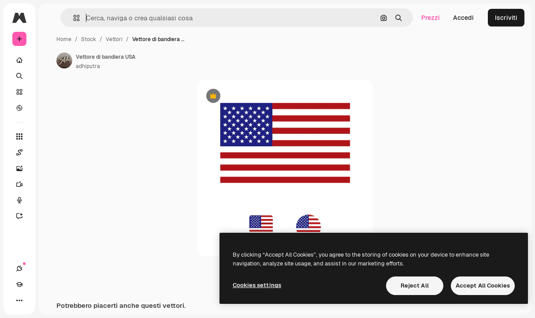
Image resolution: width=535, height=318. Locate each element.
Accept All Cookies (483, 285)
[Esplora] (19, 108)
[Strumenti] (19, 136)
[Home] (19, 60)
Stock (88, 39)
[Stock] (19, 92)
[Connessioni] (19, 268)
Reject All (415, 285)
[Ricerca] (19, 76)
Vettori (114, 39)
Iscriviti (506, 18)
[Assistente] (23, 216)
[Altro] (19, 300)
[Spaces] (23, 152)
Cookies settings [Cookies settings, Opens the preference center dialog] (257, 285)
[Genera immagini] (23, 168)
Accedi (463, 18)
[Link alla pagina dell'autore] (64, 60)
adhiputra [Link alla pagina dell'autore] (88, 66)
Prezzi (430, 18)
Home (63, 39)
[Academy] (19, 284)
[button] (73, 18)
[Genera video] (23, 184)
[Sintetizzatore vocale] (23, 200)
